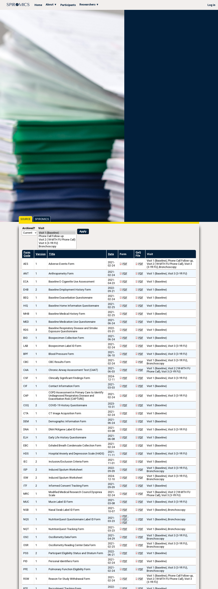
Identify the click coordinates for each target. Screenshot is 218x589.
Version (41, 254)
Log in (211, 5)
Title (52, 254)
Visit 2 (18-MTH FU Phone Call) (57, 239)
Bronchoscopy (57, 246)
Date (111, 254)
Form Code (27, 254)
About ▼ (51, 4)
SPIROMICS (42, 219)
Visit (41, 228)
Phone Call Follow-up (57, 236)
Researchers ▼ (89, 4)
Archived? (28, 228)
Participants (68, 5)
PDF (124, 263)
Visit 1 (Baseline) (57, 233)
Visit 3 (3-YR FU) (57, 243)
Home (38, 5)
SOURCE (25, 219)
